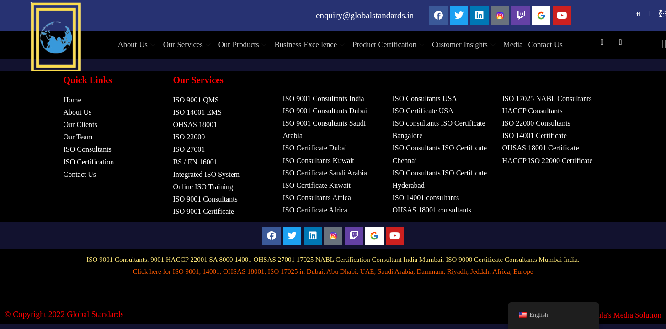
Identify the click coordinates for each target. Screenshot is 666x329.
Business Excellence (312, 44)
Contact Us (539, 44)
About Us (144, 44)
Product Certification (389, 44)
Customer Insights (462, 44)
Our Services (193, 44)
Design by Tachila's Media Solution (606, 315)
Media (507, 44)
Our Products (246, 44)
